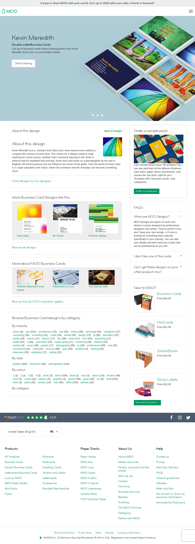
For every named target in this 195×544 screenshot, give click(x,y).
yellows (85, 382)
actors (16, 331)
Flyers (8, 494)
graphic (17, 363)
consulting (37, 335)
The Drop (124, 486)
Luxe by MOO (13, 478)
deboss (43, 378)
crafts (53, 335)
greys (86, 378)
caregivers (109, 331)
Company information (128, 532)
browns (111, 375)
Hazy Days (23, 235)
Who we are (125, 476)
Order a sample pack (146, 191)
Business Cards (169, 293)
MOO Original (89, 483)
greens (72, 378)
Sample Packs (89, 494)
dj (94, 335)
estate (16, 338)
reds (56, 382)
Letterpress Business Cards (21, 472)
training (95, 348)
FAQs (159, 472)
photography (63, 345)
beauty (74, 331)
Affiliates (161, 483)
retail (35, 348)
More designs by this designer (31, 181)
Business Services (129, 491)
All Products (12, 456)
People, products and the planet (133, 469)
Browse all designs (24, 247)
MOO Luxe (87, 467)
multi (108, 378)
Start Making (23, 63)
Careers (123, 481)
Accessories (49, 483)
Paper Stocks (88, 456)
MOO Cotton (89, 478)
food (84, 338)
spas (64, 348)
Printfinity (123, 502)
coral (15, 378)
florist (72, 338)
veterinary (18, 352)
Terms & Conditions (64, 532)
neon (15, 382)
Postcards (48, 456)
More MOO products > (147, 402)
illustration (35, 363)
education (108, 335)
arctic (46, 375)
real (110, 345)
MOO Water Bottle (16, 483)
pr (78, 345)
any (28, 331)
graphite (57, 378)
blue (83, 375)
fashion (46, 338)
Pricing (160, 462)
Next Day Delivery (167, 467)
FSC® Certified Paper (93, 499)
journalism (41, 341)
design (82, 335)
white (69, 382)
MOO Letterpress (91, 488)
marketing (81, 341)
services (50, 348)
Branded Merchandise (55, 488)
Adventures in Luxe (63, 286)
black (58, 375)
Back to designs (113, 131)
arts (61, 331)
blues (95, 375)
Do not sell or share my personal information (170, 495)
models (17, 345)
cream (27, 378)
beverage (91, 331)
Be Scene (58, 235)
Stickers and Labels (54, 472)
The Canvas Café (98, 286)
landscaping (61, 341)
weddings (36, 352)
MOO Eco (87, 462)
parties (44, 345)
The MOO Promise (129, 507)
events (30, 338)
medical (98, 341)
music (30, 345)
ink (98, 378)
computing (18, 335)
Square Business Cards (18, 467)
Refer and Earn (165, 488)
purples (42, 382)
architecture (45, 331)
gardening (100, 338)
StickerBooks (167, 351)
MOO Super (88, 472)
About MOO (125, 456)
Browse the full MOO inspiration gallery (37, 301)
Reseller (123, 497)
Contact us (162, 456)
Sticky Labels (167, 379)
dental (67, 335)
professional (93, 345)
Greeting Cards (51, 467)
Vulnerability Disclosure (170, 502)
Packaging (124, 513)
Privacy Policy (85, 532)
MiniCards (165, 322)
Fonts (98, 532)
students (79, 348)
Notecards (48, 462)
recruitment (19, 348)
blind (72, 375)
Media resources (128, 462)
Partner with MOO (129, 518)
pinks (27, 382)
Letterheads (49, 478)
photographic (56, 363)
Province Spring (97, 235)
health (16, 341)
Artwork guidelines (167, 478)
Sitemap (109, 532)
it (27, 341)
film (59, 338)
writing (52, 352)
